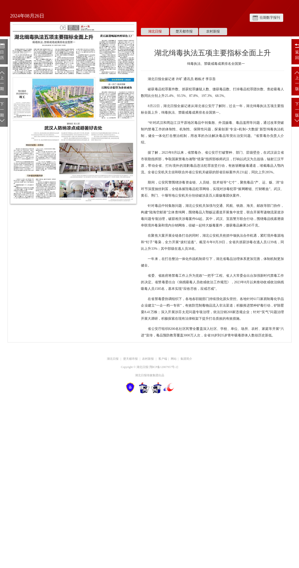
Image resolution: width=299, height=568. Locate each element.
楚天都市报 (184, 31)
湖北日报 (155, 31)
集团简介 (186, 358)
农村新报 (213, 31)
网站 (174, 358)
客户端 (162, 358)
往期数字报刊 (270, 17)
